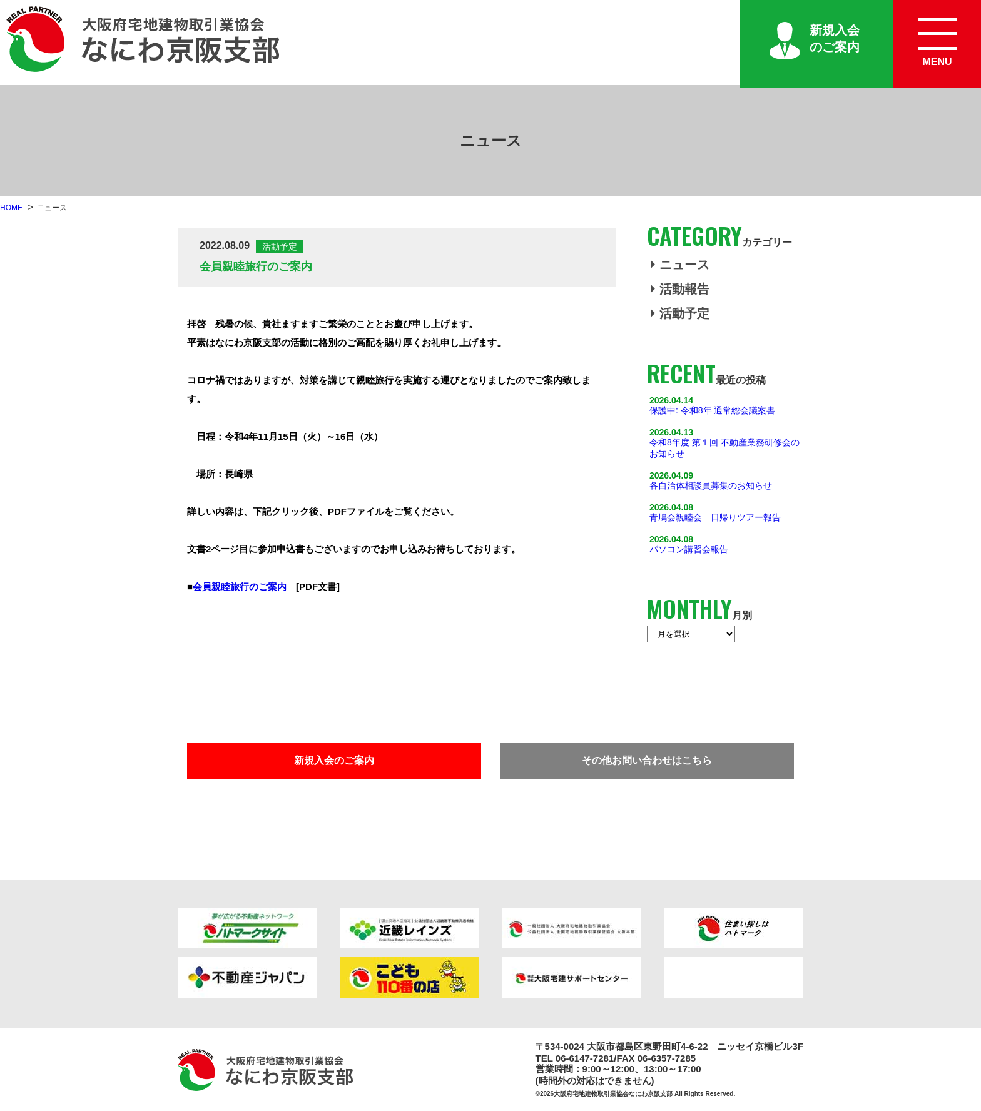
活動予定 (680, 313)
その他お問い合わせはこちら (647, 760)
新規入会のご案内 (835, 38)
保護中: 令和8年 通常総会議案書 (712, 410)
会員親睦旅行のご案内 (240, 586)
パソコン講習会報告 (688, 549)
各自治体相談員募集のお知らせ (710, 485)
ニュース (680, 264)
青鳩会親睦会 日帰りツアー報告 (715, 517)
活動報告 (680, 289)
